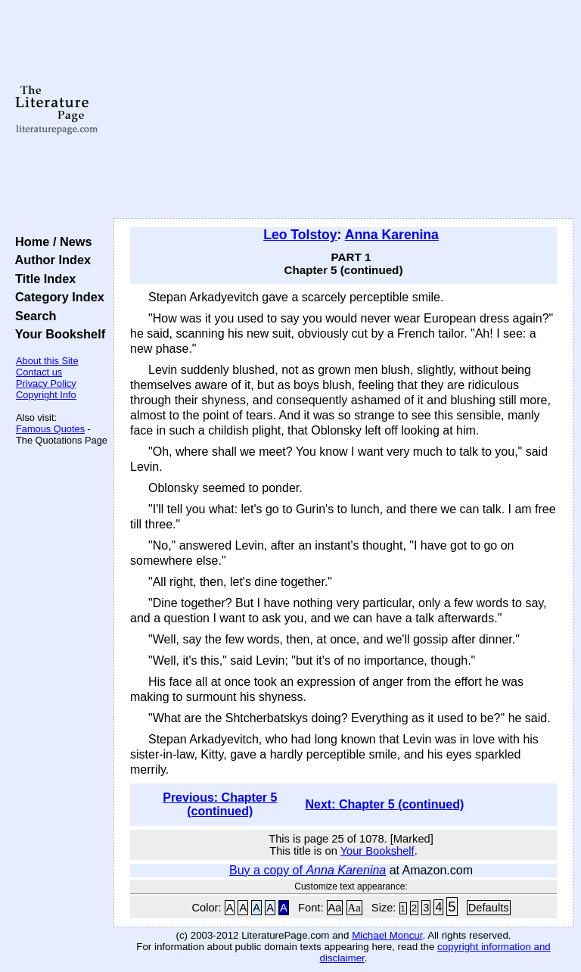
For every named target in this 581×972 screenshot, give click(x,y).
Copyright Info (46, 394)
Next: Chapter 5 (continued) (384, 804)
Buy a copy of (307, 870)
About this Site (47, 360)
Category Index (56, 297)
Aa (335, 908)
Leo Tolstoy (300, 234)
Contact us (39, 372)
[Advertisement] (344, 110)
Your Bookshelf (56, 334)
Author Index (49, 259)
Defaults (488, 908)
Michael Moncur (387, 935)
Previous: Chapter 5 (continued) (220, 804)
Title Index (42, 278)
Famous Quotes (50, 429)
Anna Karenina (392, 234)
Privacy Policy (46, 383)
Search (32, 315)
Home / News (50, 241)
